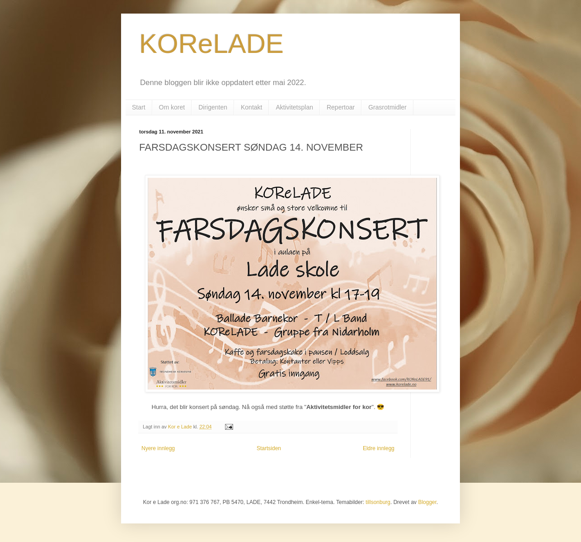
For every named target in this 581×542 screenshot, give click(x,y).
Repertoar (341, 107)
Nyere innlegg (158, 448)
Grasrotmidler (387, 107)
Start (138, 107)
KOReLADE (211, 44)
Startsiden (269, 448)
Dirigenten (212, 107)
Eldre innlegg (378, 448)
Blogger (427, 502)
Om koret (172, 107)
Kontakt (251, 107)
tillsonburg (377, 502)
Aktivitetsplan (294, 107)
